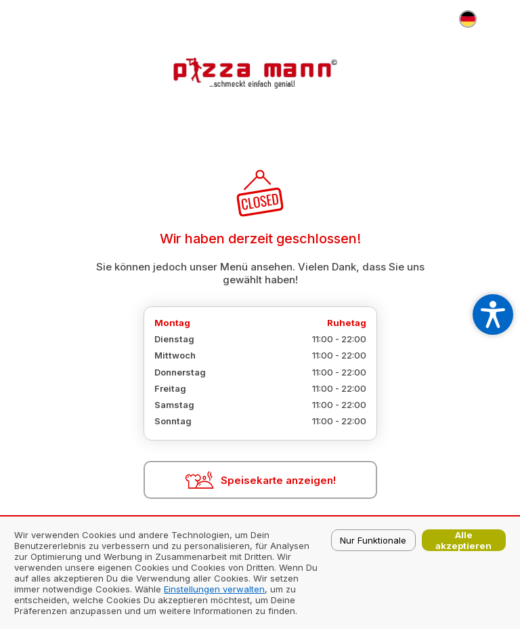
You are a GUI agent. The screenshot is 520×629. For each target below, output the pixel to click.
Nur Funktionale (373, 540)
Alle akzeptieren (463, 540)
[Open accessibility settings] (493, 314)
